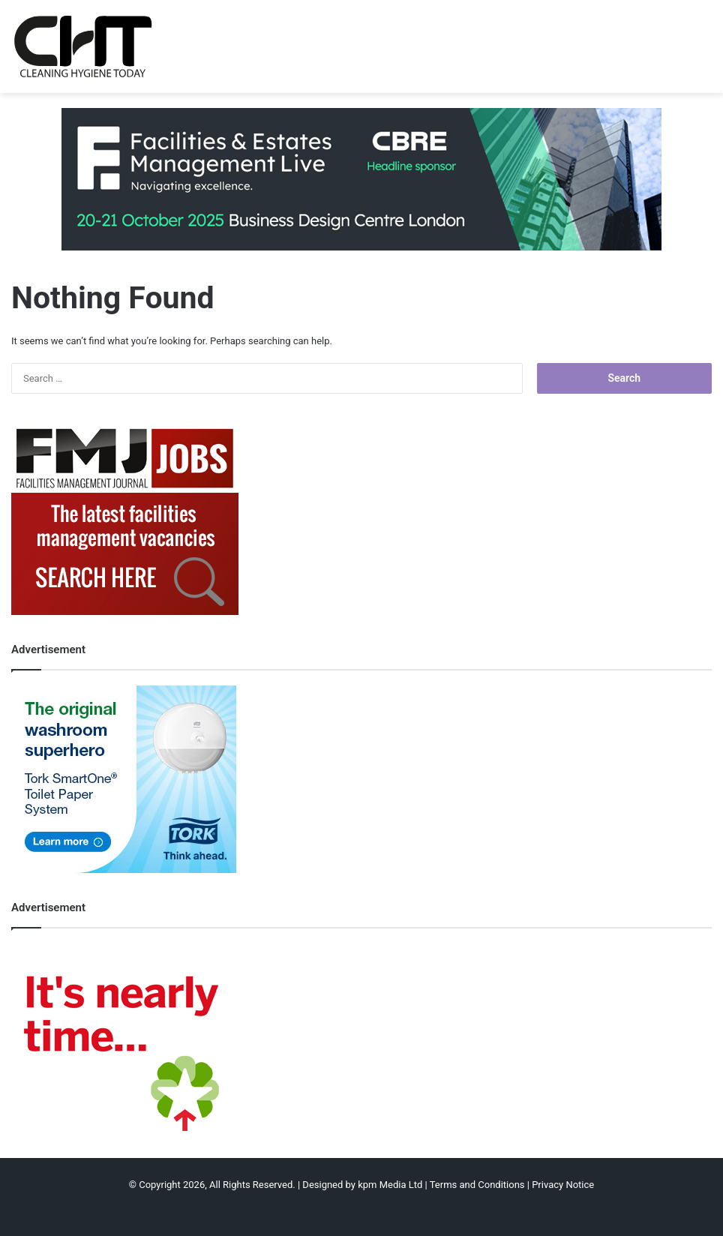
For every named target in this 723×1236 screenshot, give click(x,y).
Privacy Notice (563, 1184)
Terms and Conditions (477, 1184)
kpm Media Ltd (390, 1184)
